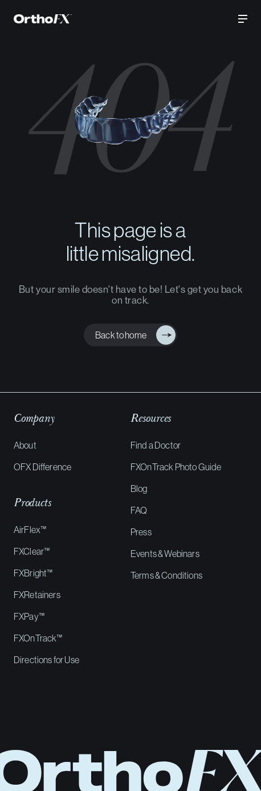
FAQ (138, 510)
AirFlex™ (30, 529)
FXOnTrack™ (38, 638)
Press (141, 532)
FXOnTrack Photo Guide (175, 467)
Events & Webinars (164, 553)
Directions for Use (46, 660)
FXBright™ (33, 573)
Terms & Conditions (166, 575)
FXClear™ (32, 551)
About (25, 445)
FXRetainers (37, 595)
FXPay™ (29, 616)
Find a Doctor (155, 445)
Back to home (118, 335)
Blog (139, 488)
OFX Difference (42, 467)
